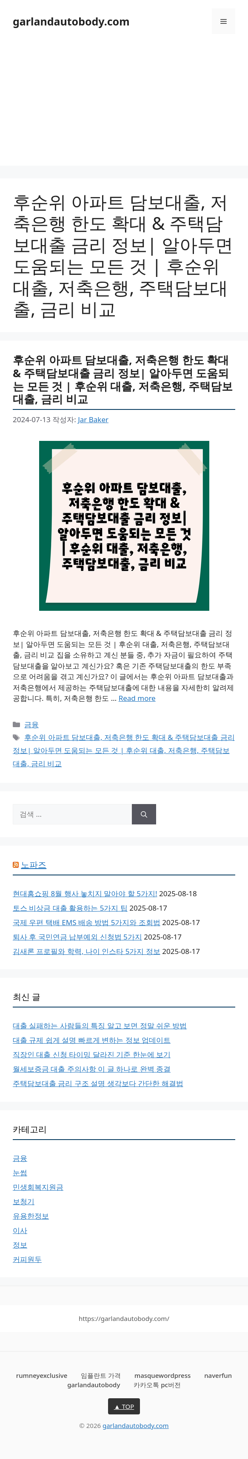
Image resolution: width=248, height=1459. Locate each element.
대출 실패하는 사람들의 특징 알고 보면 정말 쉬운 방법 (100, 1025)
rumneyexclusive (41, 1375)
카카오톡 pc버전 (157, 1384)
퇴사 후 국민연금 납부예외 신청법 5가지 (77, 937)
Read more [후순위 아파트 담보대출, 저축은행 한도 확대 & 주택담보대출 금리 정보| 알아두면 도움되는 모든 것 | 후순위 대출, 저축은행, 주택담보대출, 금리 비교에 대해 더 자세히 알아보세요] (137, 698)
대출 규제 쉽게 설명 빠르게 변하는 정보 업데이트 (92, 1040)
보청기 (23, 1201)
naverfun (218, 1375)
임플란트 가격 (101, 1375)
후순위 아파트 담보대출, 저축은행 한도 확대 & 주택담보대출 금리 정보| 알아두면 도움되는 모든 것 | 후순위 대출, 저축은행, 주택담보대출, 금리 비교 (123, 379)
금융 (31, 724)
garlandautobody (93, 1384)
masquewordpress (162, 1375)
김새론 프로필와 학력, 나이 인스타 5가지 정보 (86, 951)
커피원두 (27, 1259)
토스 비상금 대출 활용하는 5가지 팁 (70, 908)
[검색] (144, 814)
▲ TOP (124, 1406)
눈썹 (20, 1172)
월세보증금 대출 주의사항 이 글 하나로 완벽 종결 (92, 1069)
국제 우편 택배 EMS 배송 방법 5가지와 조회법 (86, 922)
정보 (20, 1245)
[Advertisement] (124, 106)
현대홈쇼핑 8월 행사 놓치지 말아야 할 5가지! (85, 893)
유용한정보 (31, 1216)
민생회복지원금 (38, 1187)
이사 (20, 1230)
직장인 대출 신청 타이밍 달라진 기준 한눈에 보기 (92, 1054)
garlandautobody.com (71, 21)
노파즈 (33, 864)
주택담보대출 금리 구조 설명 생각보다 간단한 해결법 (98, 1083)
